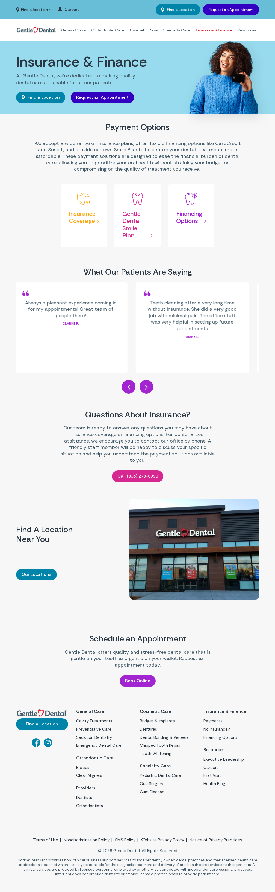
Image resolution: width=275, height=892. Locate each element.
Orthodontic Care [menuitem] (107, 30)
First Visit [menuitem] (212, 777)
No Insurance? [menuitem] (216, 730)
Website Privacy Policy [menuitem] (162, 842)
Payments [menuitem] (213, 722)
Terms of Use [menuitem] (45, 842)
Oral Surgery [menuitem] (151, 785)
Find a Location (180, 9)
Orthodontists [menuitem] (89, 808)
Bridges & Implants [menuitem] (157, 722)
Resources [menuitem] (247, 30)
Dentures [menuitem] (148, 730)
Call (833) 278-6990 (137, 476)
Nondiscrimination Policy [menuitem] (87, 842)
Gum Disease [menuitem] (152, 793)
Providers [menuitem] (87, 790)
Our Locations (36, 574)
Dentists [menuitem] (84, 800)
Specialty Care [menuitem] (176, 30)
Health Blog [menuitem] (214, 785)
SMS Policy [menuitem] (125, 842)
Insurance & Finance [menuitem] (214, 30)
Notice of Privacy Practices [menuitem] (216, 842)
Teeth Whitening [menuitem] (155, 754)
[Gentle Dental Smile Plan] (137, 216)
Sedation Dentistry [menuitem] (94, 738)
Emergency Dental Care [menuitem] (99, 746)
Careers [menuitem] (72, 9)
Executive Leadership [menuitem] (223, 760)
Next (146, 387)
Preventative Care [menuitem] (93, 730)
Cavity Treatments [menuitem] (94, 722)
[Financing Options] (191, 216)
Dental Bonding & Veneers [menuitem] (164, 738)
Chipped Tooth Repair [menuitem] (160, 746)
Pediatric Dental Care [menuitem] (160, 777)
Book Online (137, 681)
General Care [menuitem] (73, 30)
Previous (128, 387)
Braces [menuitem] (82, 769)
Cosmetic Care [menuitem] (144, 30)
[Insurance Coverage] (84, 216)
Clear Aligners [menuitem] (89, 777)
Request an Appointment (231, 9)
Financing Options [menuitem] (220, 738)
